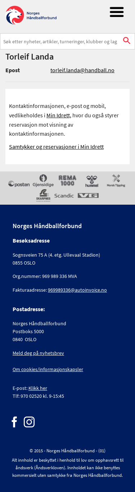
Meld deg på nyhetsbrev (38, 353)
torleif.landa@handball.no (82, 70)
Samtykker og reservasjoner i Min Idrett (56, 146)
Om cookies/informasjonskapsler (48, 369)
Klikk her (37, 388)
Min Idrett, (58, 115)
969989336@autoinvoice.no (77, 290)
